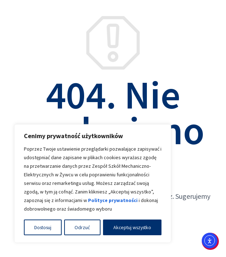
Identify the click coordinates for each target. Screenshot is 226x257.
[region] (92, 184)
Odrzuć (81, 227)
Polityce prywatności (113, 201)
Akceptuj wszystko (131, 227)
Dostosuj (43, 227)
